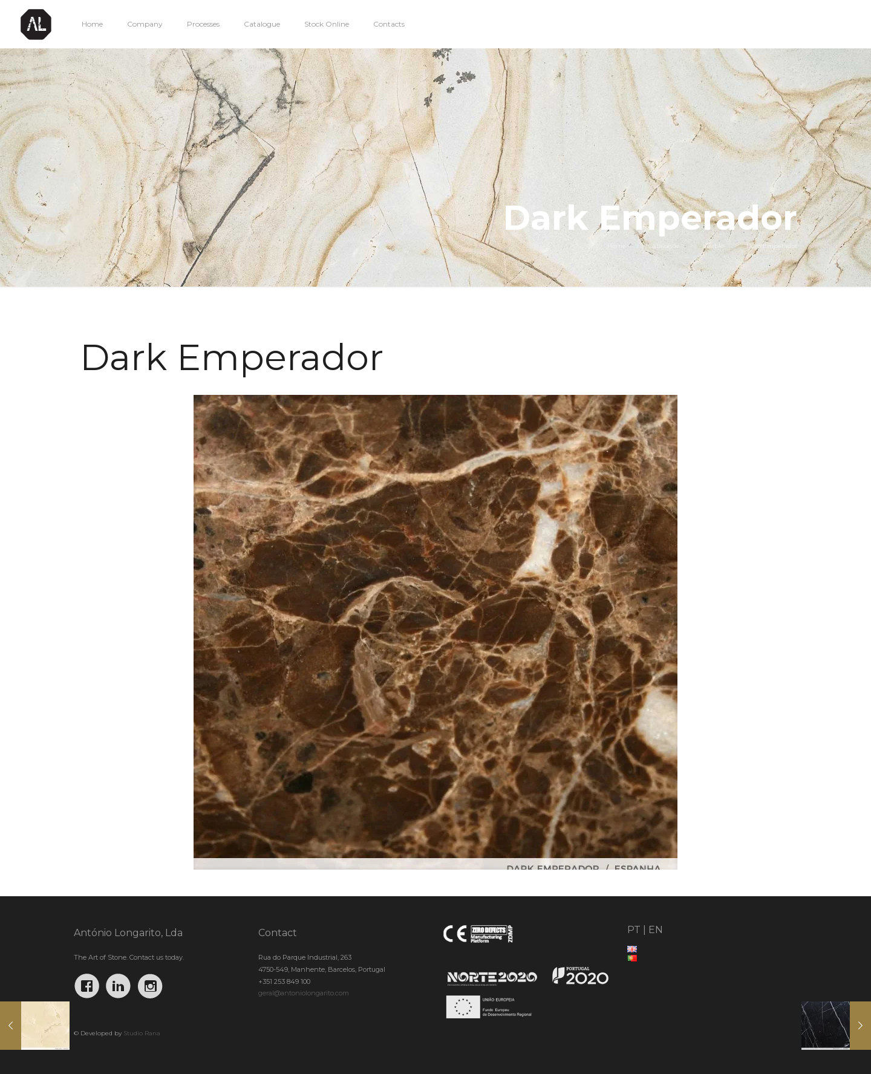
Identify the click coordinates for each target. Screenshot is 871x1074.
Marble (713, 246)
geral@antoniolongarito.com (303, 993)
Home (616, 246)
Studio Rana (141, 1033)
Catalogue (664, 246)
